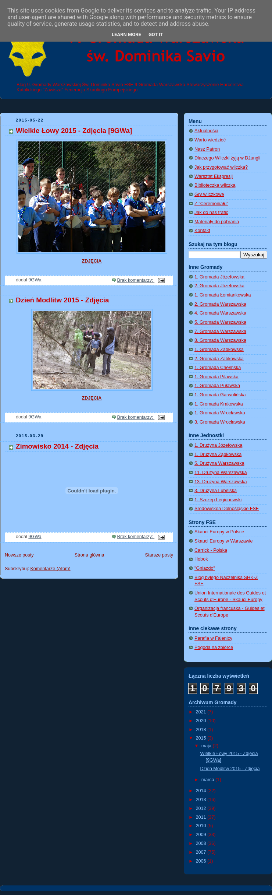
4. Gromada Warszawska (220, 313)
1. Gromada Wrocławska (219, 412)
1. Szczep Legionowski (217, 499)
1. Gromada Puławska (217, 385)
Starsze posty (159, 555)
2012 (202, 808)
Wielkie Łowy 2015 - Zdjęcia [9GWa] (74, 130)
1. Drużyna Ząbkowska (217, 454)
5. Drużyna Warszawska (219, 463)
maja (207, 745)
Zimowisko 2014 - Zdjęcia (57, 446)
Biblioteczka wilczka (214, 185)
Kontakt (202, 230)
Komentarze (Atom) (50, 568)
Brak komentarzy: (136, 280)
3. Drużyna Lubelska (215, 490)
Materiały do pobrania (216, 221)
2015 (202, 738)
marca (208, 779)
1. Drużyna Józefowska (218, 445)
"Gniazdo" (204, 568)
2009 (202, 834)
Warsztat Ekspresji (213, 176)
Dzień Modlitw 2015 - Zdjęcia (62, 300)
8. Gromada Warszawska (220, 340)
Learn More (126, 34)
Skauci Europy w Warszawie (223, 541)
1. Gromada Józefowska (219, 277)
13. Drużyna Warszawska (220, 481)
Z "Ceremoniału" (211, 203)
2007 (202, 852)
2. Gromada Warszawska (220, 304)
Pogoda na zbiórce (213, 647)
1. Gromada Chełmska (217, 367)
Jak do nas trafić (211, 212)
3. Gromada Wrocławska (219, 422)
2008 (202, 843)
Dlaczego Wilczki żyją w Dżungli (227, 158)
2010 (202, 825)
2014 (202, 790)
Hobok (201, 559)
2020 (202, 720)
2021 (202, 712)
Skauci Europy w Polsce (219, 531)
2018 (202, 729)
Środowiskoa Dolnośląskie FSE (226, 508)
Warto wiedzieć (210, 140)
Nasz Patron (207, 149)
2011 (202, 817)
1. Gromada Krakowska (218, 404)
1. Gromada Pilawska (216, 376)
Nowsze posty (19, 555)
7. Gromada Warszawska (220, 331)
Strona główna (89, 555)
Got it (155, 34)
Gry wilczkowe (209, 194)
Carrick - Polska (210, 550)
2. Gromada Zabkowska (219, 358)
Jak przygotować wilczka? (221, 167)
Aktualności (206, 130)
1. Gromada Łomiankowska (222, 295)
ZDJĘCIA (92, 261)
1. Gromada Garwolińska (220, 394)
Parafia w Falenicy (213, 638)
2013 (202, 799)
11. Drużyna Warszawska (220, 472)
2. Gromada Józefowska (219, 285)
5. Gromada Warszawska (220, 322)
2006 (202, 861)
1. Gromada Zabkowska (219, 349)
